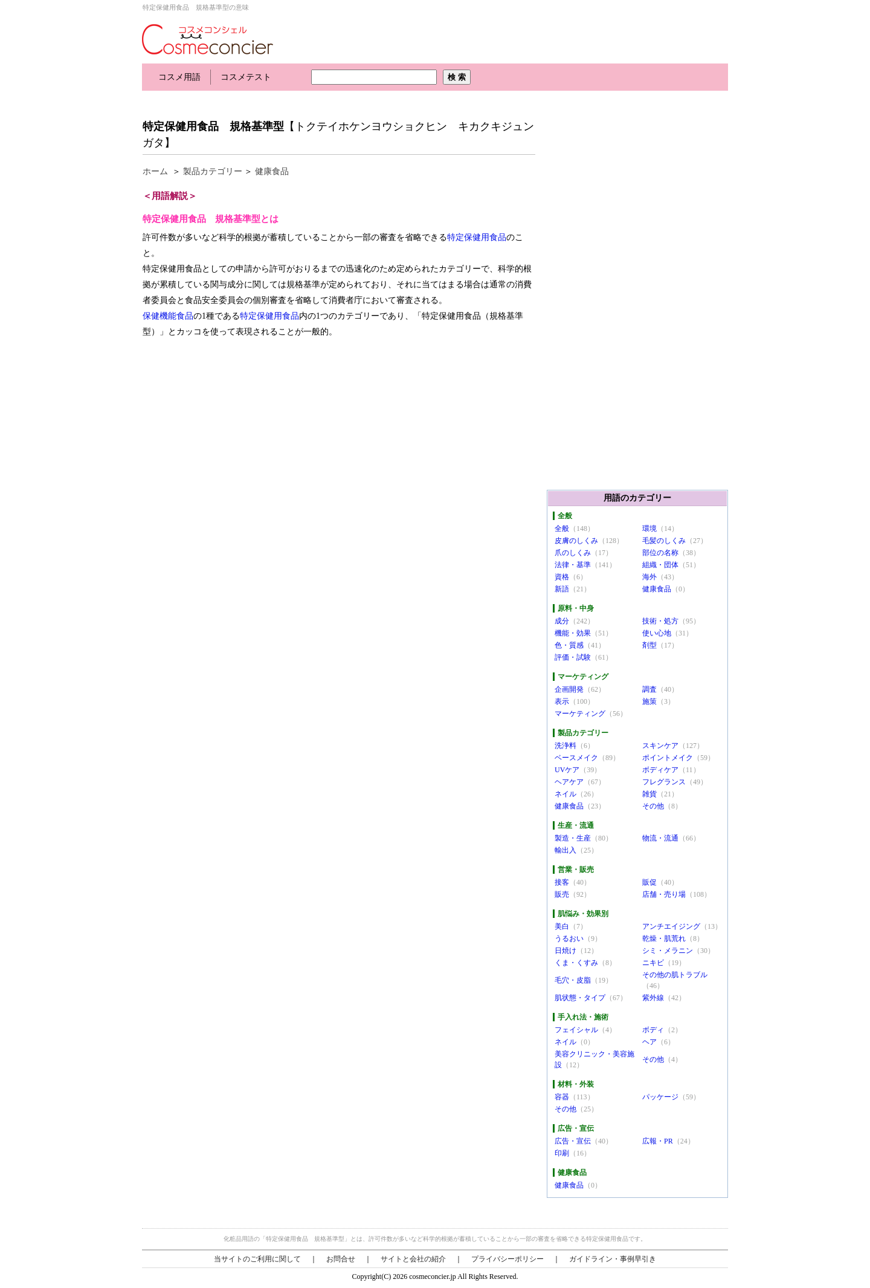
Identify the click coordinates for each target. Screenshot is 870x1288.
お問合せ (340, 1259)
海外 (649, 577)
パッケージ (660, 1097)
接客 (562, 882)
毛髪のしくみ (664, 540)
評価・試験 (573, 657)
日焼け (565, 950)
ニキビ (653, 962)
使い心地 (656, 633)
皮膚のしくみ (576, 540)
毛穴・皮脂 (573, 980)
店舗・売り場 (664, 894)
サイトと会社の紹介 (413, 1259)
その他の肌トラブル (674, 975)
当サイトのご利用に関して (257, 1259)
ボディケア (660, 770)
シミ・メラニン (667, 950)
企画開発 (569, 689)
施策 (649, 701)
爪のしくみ (573, 552)
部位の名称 (660, 552)
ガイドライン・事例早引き (612, 1259)
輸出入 (565, 850)
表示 (562, 701)
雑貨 (649, 794)
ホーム (155, 171)
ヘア (649, 1042)
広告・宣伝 (573, 1141)
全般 (562, 528)
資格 (562, 577)
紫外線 (653, 998)
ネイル (565, 794)
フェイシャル (576, 1030)
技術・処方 (660, 621)
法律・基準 (573, 565)
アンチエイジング (671, 926)
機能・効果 (573, 633)
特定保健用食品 (476, 237)
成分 (562, 621)
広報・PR (657, 1141)
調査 (649, 689)
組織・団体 (660, 565)
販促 (649, 882)
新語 (562, 589)
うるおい (569, 938)
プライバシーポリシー (507, 1259)
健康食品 (272, 171)
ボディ (653, 1030)
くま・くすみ (576, 962)
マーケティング (580, 713)
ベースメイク (576, 757)
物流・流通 (660, 838)
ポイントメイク (667, 757)
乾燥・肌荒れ (664, 938)
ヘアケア (569, 782)
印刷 (562, 1153)
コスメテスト (246, 77)
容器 (562, 1097)
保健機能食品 (168, 315)
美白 (562, 926)
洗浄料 (565, 745)
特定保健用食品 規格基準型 (213, 126)
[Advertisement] (362, 101)
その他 (653, 806)
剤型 (649, 645)
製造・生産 (573, 838)
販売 (562, 894)
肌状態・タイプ (580, 998)
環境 (649, 528)
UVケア (567, 770)
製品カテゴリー (212, 171)
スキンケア (660, 745)
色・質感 (569, 645)
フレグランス (664, 782)
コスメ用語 (179, 77)
